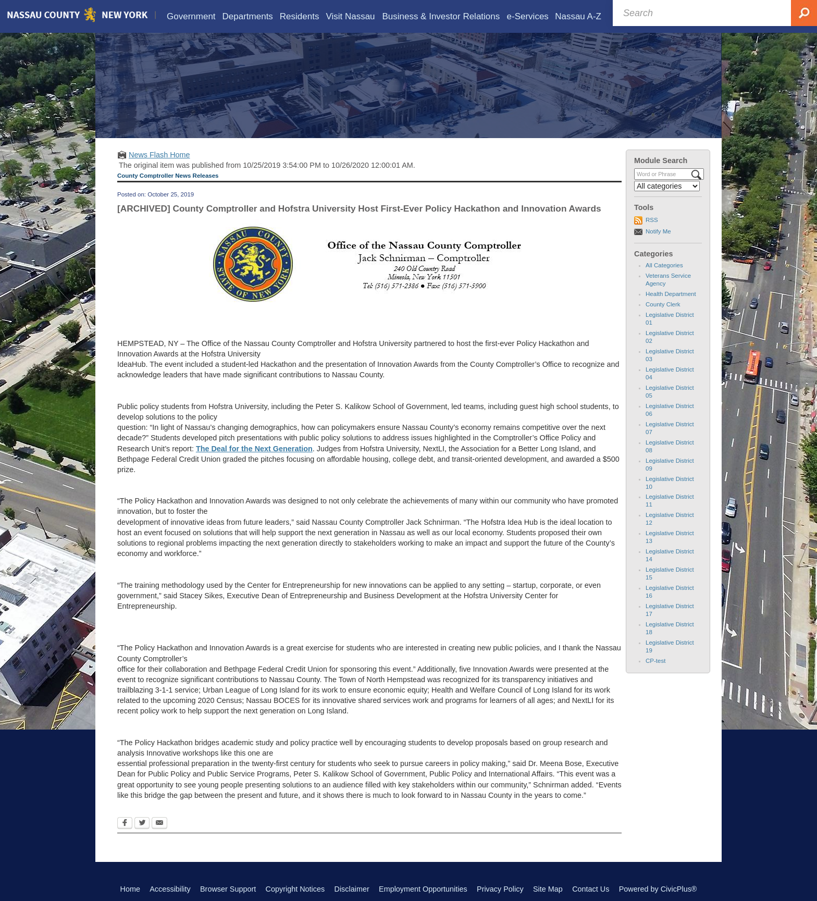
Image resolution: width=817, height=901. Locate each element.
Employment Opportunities (423, 889)
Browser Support (228, 889)
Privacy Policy (500, 889)
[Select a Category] (667, 186)
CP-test (655, 661)
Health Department (671, 294)
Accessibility (170, 889)
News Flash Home (159, 155)
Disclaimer (352, 889)
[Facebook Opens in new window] (124, 824)
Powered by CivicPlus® (658, 889)
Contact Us (590, 889)
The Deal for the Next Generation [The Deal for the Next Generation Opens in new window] (254, 449)
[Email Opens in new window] (159, 824)
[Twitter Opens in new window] (142, 824)
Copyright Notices (295, 889)
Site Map (548, 889)
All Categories (664, 265)
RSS (652, 220)
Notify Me (658, 231)
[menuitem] (191, 16)
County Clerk (663, 304)
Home (130, 889)
